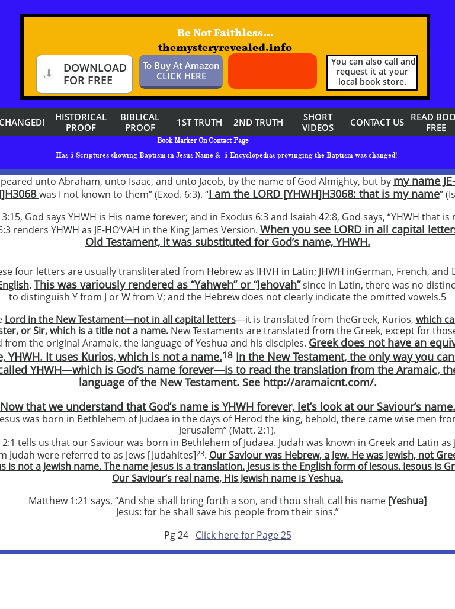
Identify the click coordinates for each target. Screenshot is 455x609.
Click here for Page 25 (243, 534)
